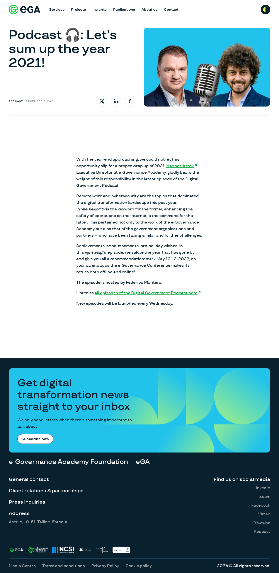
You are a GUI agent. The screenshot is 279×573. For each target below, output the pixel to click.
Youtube (262, 522)
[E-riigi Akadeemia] (24, 9)
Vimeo (264, 514)
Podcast (262, 531)
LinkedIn (261, 487)
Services (57, 9)
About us (149, 9)
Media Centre (22, 565)
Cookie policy (139, 565)
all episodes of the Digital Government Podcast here (146, 293)
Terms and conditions (63, 565)
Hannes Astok (180, 166)
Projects (78, 9)
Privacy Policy (105, 565)
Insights (99, 9)
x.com (264, 496)
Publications (124, 9)
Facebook (260, 505)
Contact (171, 9)
